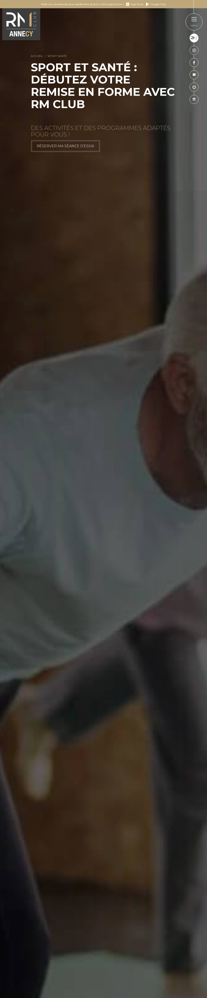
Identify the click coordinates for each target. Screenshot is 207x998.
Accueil (37, 56)
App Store (135, 4)
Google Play (156, 4)
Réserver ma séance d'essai (65, 148)
